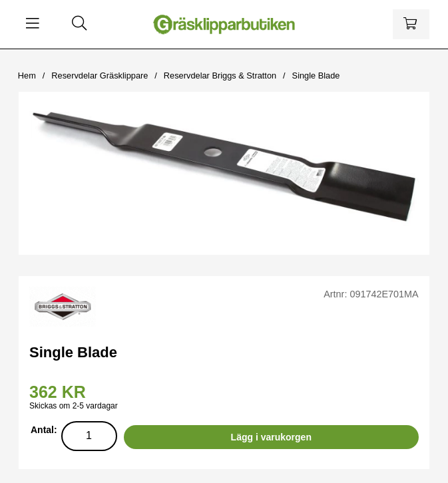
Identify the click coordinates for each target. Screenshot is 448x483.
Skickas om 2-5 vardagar (73, 405)
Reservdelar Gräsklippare (99, 75)
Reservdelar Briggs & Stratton (220, 75)
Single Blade (316, 75)
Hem (27, 75)
